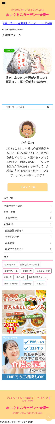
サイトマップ (42, 398)
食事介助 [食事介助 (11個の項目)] (40, 284)
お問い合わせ (27, 401)
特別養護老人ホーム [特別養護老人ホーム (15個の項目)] (37, 277)
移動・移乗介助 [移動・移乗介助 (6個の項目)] (11, 284)
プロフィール (27, 187)
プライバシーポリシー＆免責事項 (20, 398)
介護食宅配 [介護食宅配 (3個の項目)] (27, 271)
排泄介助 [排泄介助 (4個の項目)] (8, 277)
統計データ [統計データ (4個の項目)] (27, 284)
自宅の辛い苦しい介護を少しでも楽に (28, 413)
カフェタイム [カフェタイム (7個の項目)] (10, 264)
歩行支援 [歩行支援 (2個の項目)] (20, 277)
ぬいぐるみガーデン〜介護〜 (27, 15)
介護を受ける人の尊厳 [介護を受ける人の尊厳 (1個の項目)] (29, 264)
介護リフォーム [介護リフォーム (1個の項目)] (11, 271)
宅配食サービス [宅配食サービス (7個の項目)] (43, 271)
